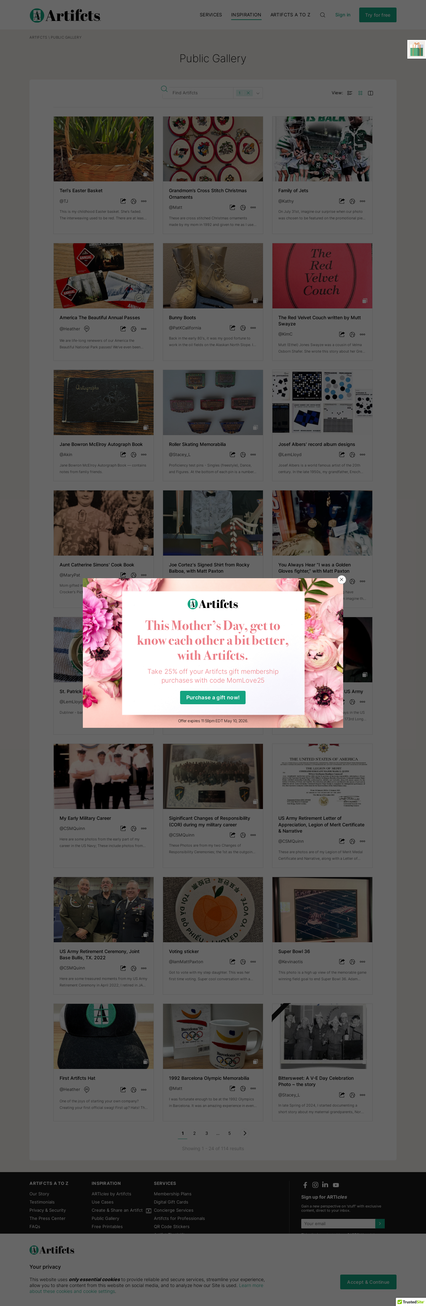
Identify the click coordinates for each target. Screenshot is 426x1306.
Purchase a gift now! (213, 697)
